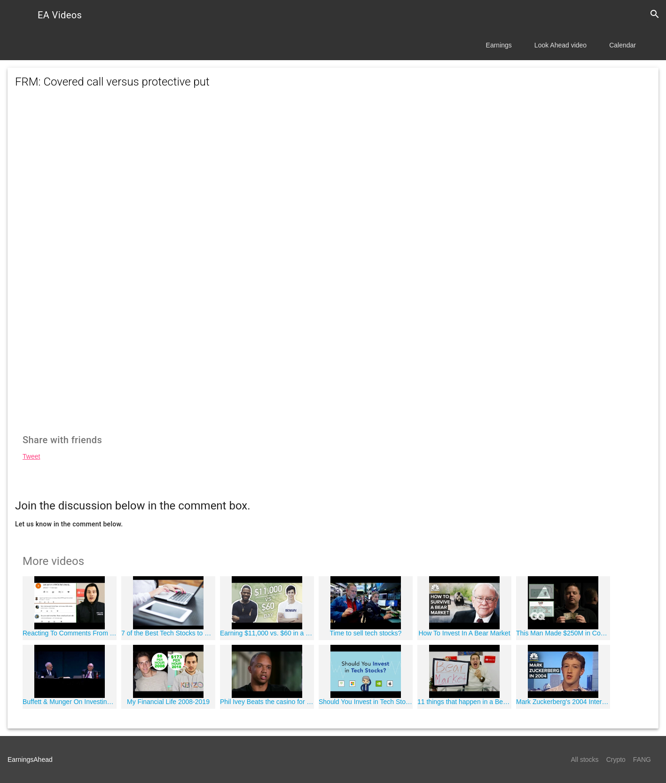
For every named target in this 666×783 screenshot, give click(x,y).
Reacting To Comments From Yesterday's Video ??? (70, 633)
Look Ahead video (560, 45)
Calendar (622, 45)
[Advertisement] (333, 181)
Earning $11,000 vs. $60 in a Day (267, 633)
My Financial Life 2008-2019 (168, 701)
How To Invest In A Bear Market (464, 633)
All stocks (585, 759)
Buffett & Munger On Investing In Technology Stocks (70, 701)
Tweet (31, 456)
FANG (642, 759)
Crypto (616, 759)
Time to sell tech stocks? (366, 633)
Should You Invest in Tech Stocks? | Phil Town (366, 701)
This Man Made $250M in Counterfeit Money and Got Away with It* (563, 633)
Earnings (499, 45)
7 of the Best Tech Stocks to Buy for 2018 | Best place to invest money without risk (168, 633)
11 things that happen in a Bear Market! (464, 701)
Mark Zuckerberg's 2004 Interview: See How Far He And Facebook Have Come (563, 701)
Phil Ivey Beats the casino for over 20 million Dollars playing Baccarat (267, 701)
